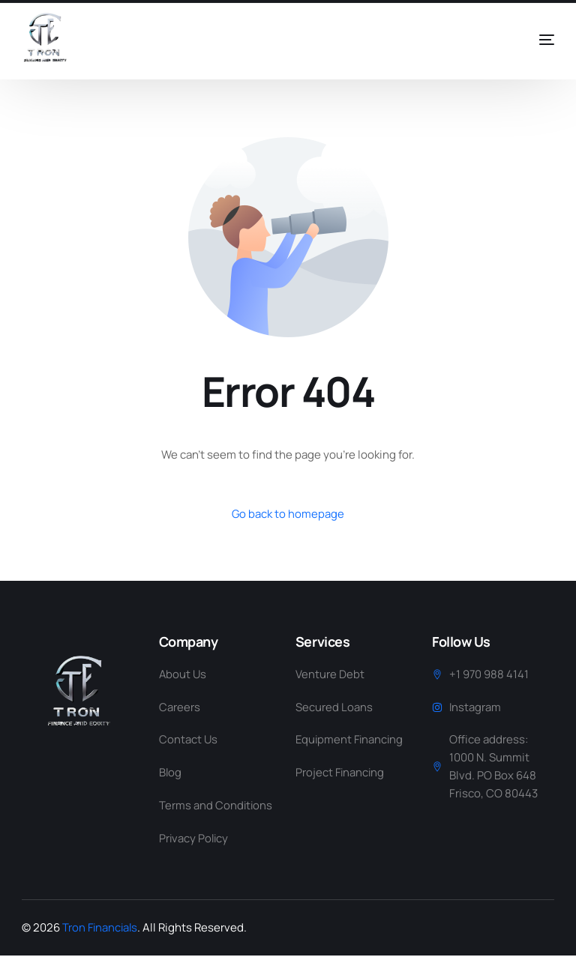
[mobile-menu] (525, 39)
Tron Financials (101, 929)
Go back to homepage (288, 514)
